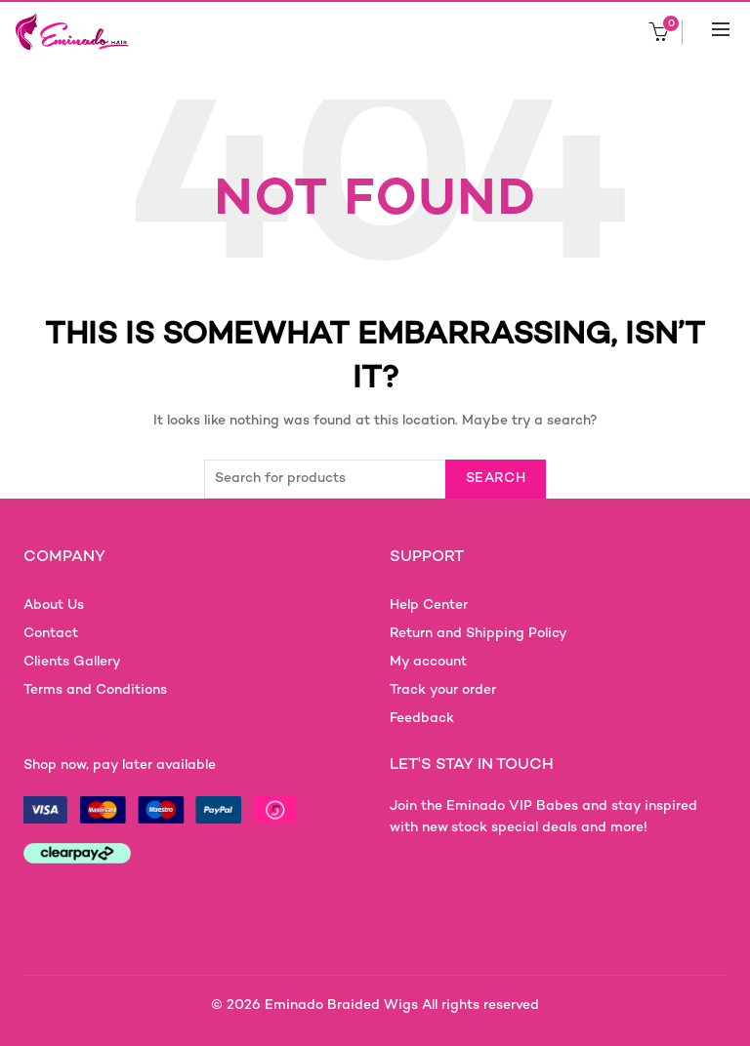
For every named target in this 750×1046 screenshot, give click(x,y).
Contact (50, 633)
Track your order (443, 690)
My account (428, 662)
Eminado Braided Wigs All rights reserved (402, 1005)
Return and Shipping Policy (478, 633)
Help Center (429, 605)
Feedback (422, 718)
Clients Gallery (72, 662)
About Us (53, 605)
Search (495, 478)
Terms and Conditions (95, 690)
